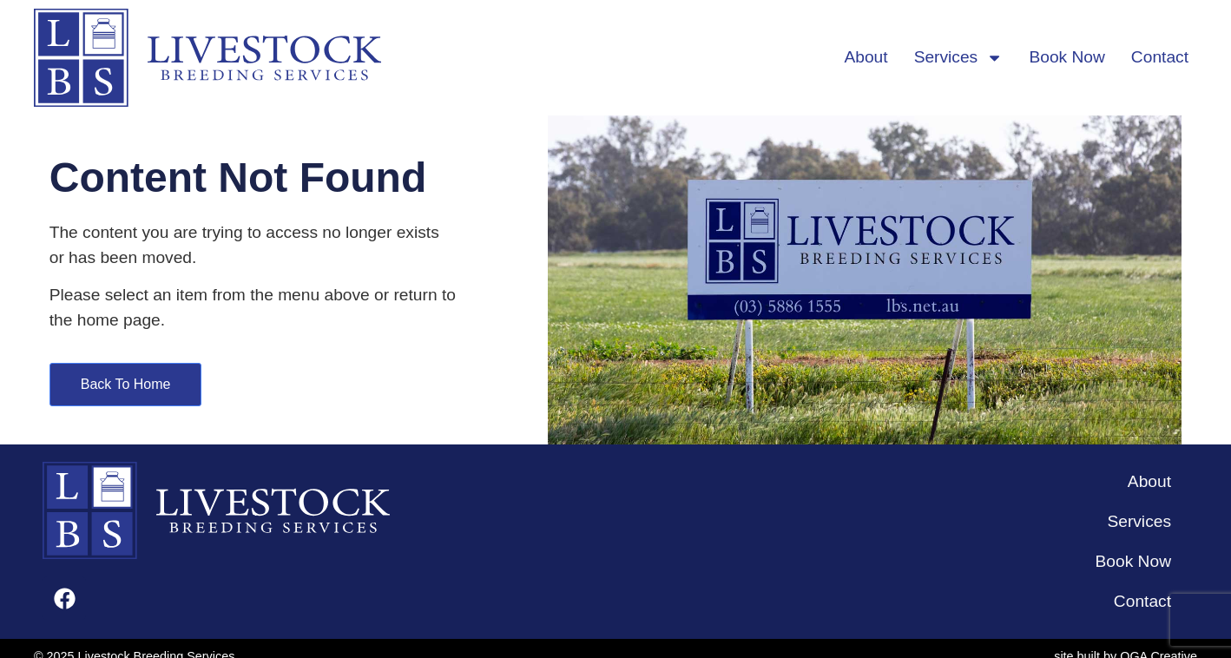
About (865, 57)
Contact (1159, 57)
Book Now (1066, 57)
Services (959, 58)
